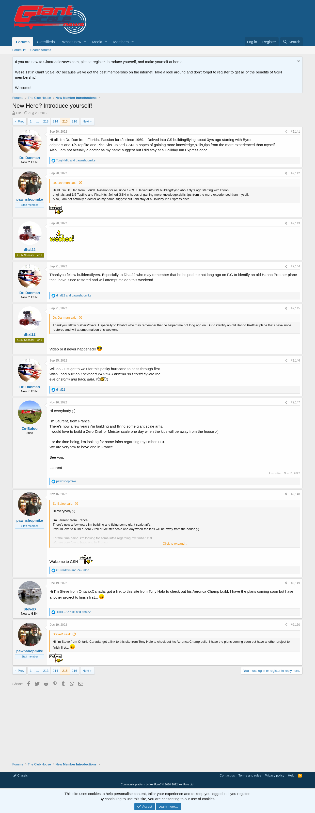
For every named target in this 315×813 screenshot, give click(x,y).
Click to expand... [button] (175, 543)
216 (74, 121)
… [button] (37, 121)
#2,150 (295, 624)
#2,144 (295, 266)
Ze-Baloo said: (63, 503)
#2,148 (295, 494)
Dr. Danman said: (65, 183)
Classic (20, 775)
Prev (21, 121)
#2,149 (295, 583)
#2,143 (295, 223)
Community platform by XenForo (157, 784)
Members (121, 42)
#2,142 (295, 173)
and (75, 160)
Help (291, 775)
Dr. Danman (29, 158)
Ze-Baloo (29, 428)
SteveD (29, 609)
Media (97, 42)
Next (85, 121)
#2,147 (295, 402)
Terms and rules (249, 775)
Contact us (227, 775)
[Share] (286, 132)
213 (46, 121)
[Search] (291, 41)
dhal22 (30, 249)
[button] (84, 41)
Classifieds (46, 42)
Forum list (19, 50)
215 (65, 121)
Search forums (40, 50)
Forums (23, 42)
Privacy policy (274, 775)
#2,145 (295, 308)
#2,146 (295, 360)
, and (73, 612)
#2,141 (295, 131)
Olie (19, 113)
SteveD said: (62, 634)
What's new (71, 42)
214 (55, 121)
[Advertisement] (157, 722)
